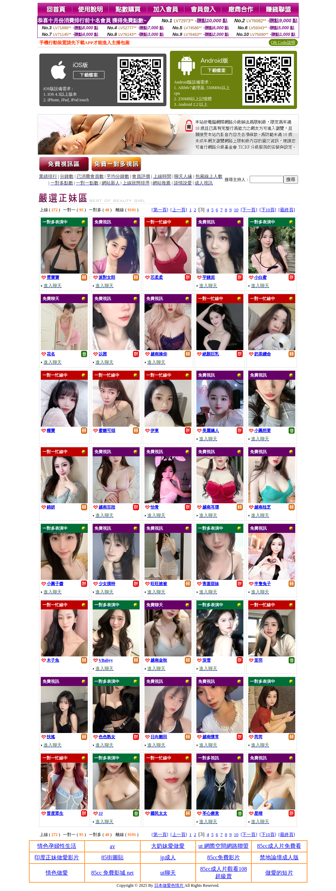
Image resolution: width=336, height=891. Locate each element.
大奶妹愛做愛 (168, 846)
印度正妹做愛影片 (56, 857)
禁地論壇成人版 (279, 857)
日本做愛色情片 (169, 885)
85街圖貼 (112, 857)
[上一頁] (178, 209)
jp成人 (167, 857)
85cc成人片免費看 (279, 846)
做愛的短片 (279, 873)
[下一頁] (249, 209)
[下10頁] (267, 209)
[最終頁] (287, 209)
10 (236, 209)
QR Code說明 (283, 42)
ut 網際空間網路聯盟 (223, 846)
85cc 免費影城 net (112, 873)
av (112, 846)
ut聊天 (167, 873)
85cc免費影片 (223, 857)
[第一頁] (159, 209)
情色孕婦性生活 (56, 846)
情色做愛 (57, 873)
